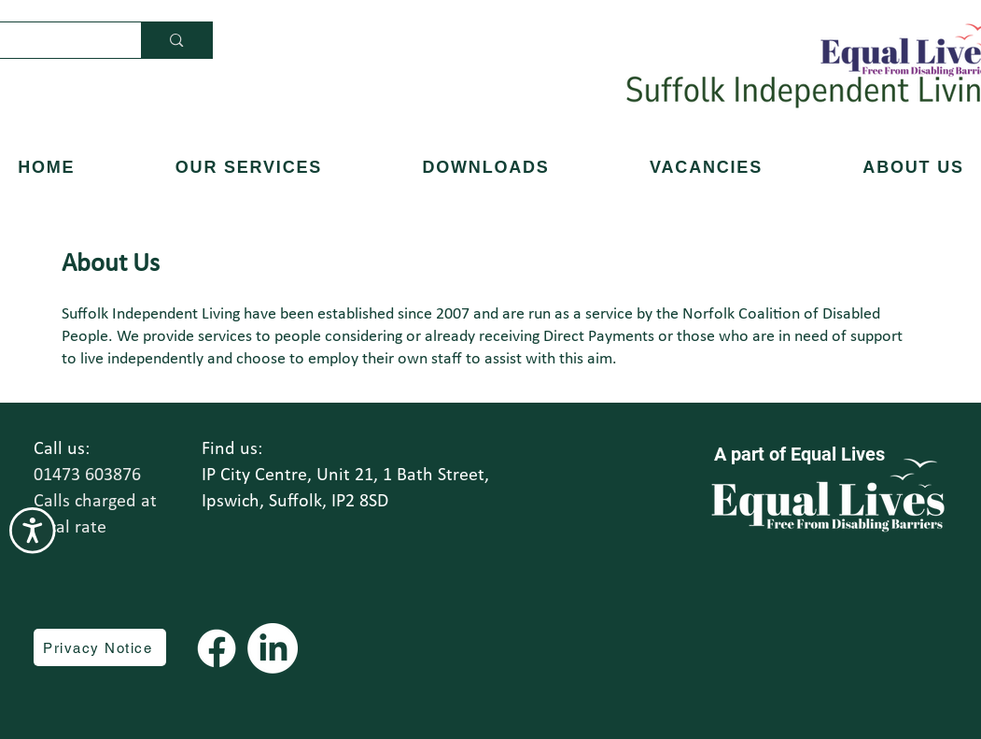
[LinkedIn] (272, 648)
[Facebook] (216, 648)
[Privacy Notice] (100, 647)
